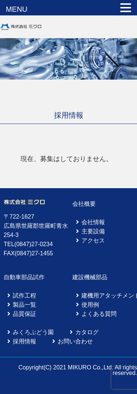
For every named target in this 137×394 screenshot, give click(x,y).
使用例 (90, 305)
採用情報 (24, 341)
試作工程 (24, 295)
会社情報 (93, 222)
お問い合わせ (75, 341)
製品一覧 (24, 305)
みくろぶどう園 (33, 332)
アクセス (93, 240)
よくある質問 (99, 314)
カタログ (87, 332)
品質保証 (24, 314)
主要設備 (93, 231)
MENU (16, 9)
